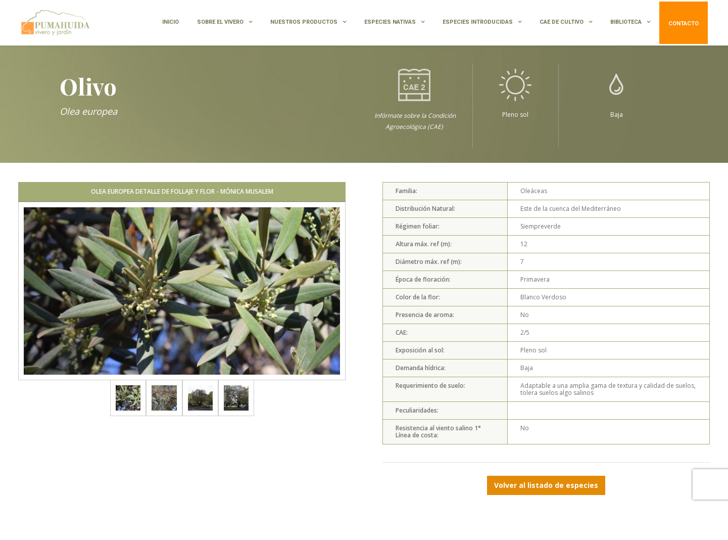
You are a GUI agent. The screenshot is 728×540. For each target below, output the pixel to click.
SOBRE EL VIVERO (220, 22)
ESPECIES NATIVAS (390, 22)
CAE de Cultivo (562, 22)
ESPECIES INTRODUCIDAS (478, 22)
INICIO (170, 22)
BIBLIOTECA (626, 22)
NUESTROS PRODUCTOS (303, 22)
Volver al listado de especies (546, 485)
